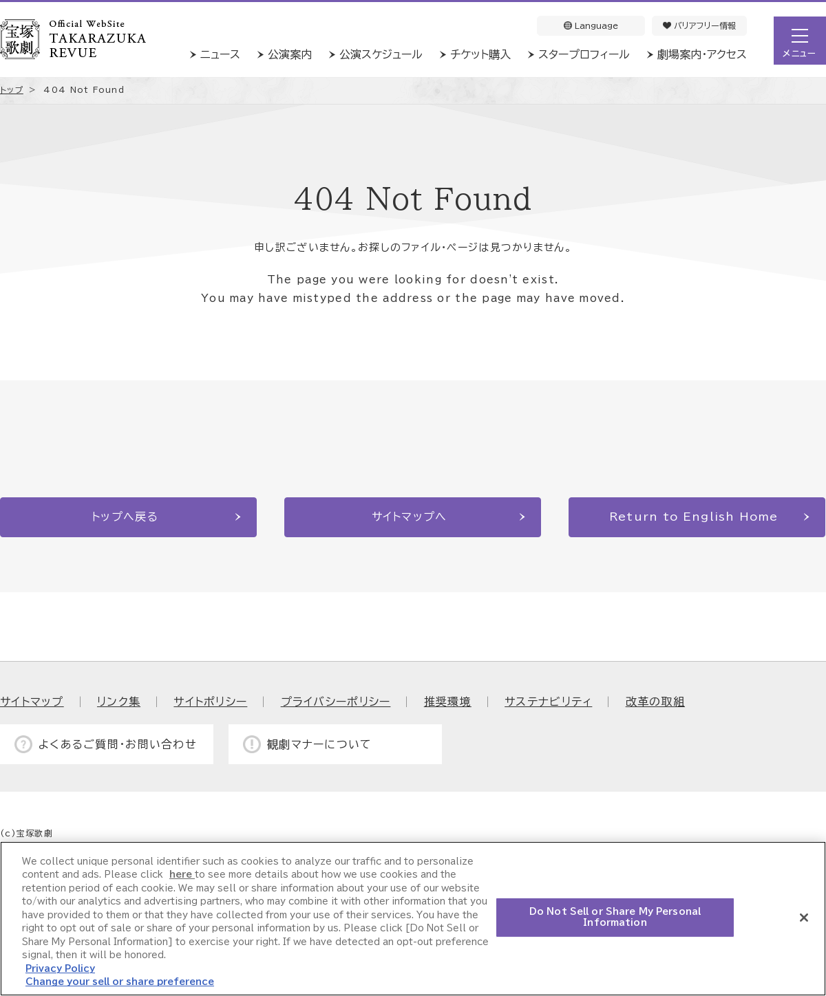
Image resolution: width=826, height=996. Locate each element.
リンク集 (118, 701)
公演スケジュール (381, 54)
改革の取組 (655, 701)
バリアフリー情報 (699, 25)
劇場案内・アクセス (702, 54)
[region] (413, 918)
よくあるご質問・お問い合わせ (118, 744)
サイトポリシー (210, 701)
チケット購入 (480, 54)
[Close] (804, 917)
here (182, 874)
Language (591, 25)
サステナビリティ (548, 701)
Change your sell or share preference (119, 981)
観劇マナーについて (319, 744)
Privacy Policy (60, 968)
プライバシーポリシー (336, 701)
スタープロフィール (584, 54)
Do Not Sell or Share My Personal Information (615, 917)
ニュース (220, 54)
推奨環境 (448, 701)
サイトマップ (32, 701)
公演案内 (290, 54)
